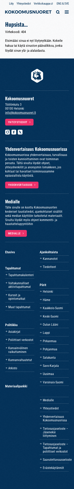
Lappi (46, 333)
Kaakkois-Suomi (53, 308)
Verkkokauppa (42, 3)
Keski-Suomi (50, 316)
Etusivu (10, 252)
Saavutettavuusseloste (56, 460)
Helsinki (48, 291)
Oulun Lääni (50, 324)
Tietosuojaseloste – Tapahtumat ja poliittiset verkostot (55, 447)
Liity (11, 3)
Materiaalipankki (16, 386)
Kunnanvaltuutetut (20, 360)
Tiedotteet (49, 267)
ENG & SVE (63, 3)
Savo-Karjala (51, 366)
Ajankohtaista (49, 252)
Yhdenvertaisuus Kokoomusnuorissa (55, 418)
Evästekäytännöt (53, 468)
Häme (46, 300)
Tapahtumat (13, 268)
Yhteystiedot (24, 3)
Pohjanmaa (50, 349)
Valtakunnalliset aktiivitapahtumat (19, 285)
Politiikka (11, 325)
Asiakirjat (14, 332)
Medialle (14, 233)
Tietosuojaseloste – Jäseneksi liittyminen (55, 432)
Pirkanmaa (49, 341)
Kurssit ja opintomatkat (16, 297)
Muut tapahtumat (19, 307)
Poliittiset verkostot (20, 340)
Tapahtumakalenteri (21, 275)
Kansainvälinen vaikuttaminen (18, 350)
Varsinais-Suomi (53, 382)
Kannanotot (50, 259)
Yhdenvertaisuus (20, 184)
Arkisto (12, 368)
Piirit (43, 285)
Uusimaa (48, 374)
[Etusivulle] (28, 12)
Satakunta (49, 357)
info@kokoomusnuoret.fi (20, 113)
